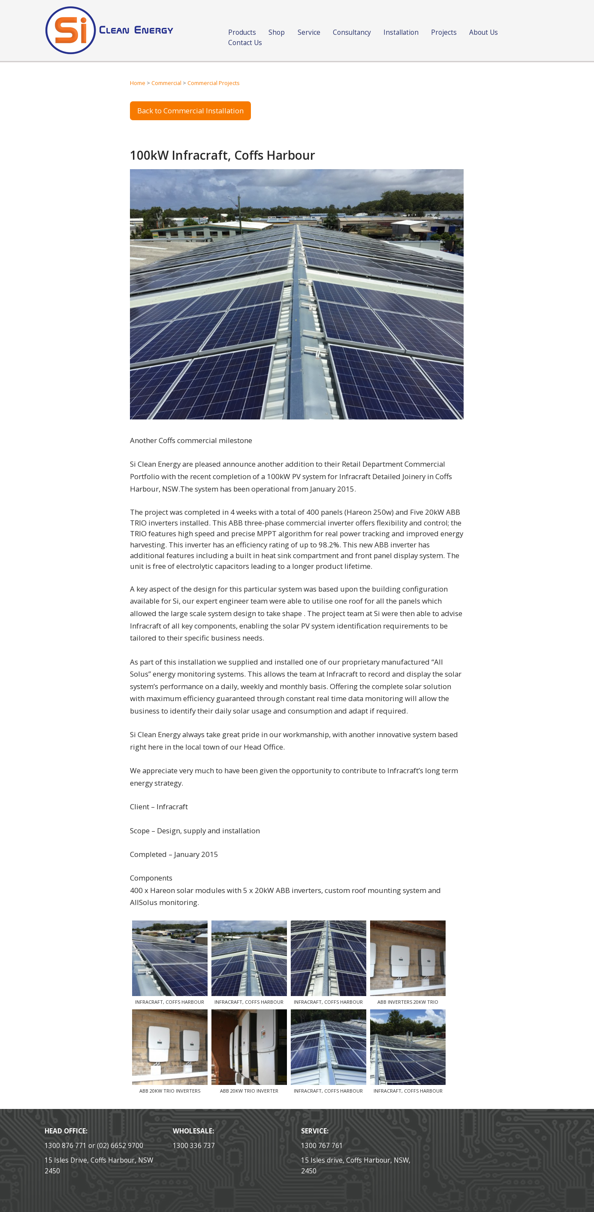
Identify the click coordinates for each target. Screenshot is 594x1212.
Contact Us (245, 42)
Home (137, 83)
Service (309, 32)
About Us (483, 32)
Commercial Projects (213, 83)
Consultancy (352, 32)
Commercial (166, 83)
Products (242, 32)
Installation (401, 32)
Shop (276, 32)
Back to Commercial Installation (190, 110)
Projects (444, 32)
